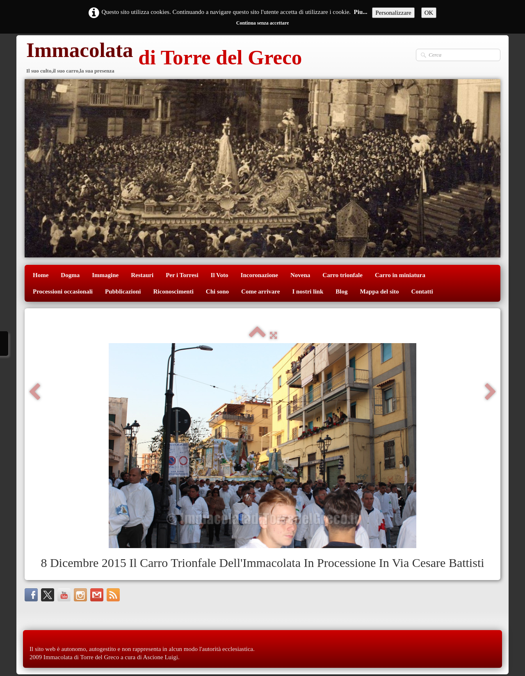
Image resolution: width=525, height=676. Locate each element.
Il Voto (219, 275)
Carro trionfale (342, 275)
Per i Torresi (182, 275)
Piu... (361, 12)
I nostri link (307, 291)
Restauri (142, 275)
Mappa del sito (379, 291)
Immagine (105, 275)
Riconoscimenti (173, 291)
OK (429, 12)
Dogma (70, 275)
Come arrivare (260, 291)
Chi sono (217, 291)
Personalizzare (393, 12)
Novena (300, 275)
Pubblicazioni (123, 291)
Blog (341, 291)
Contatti (422, 291)
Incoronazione (259, 275)
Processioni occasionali (63, 291)
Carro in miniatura (400, 275)
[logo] (163, 58)
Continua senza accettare (262, 23)
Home (40, 275)
